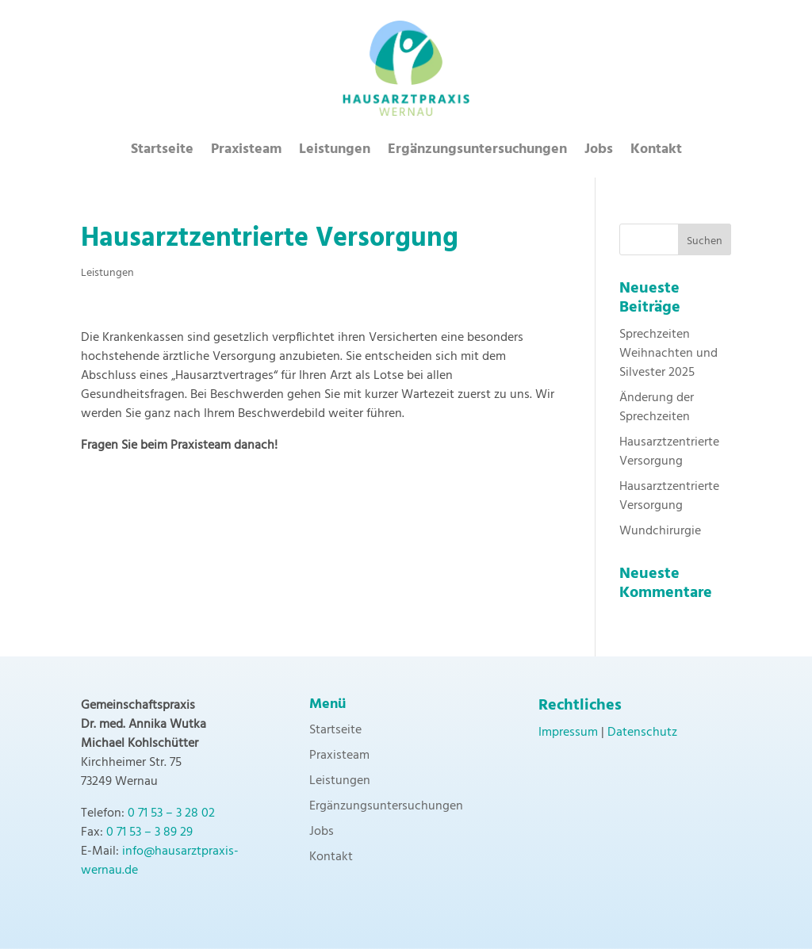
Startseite (162, 152)
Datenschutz (642, 732)
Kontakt (656, 152)
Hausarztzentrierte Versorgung (669, 452)
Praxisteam (246, 152)
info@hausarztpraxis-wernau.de (160, 861)
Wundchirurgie (660, 531)
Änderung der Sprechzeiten (656, 407)
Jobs (598, 152)
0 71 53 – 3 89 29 (149, 832)
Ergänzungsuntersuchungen (477, 152)
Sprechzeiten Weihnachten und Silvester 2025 (668, 353)
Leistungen (334, 152)
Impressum (568, 732)
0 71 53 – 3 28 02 (171, 813)
